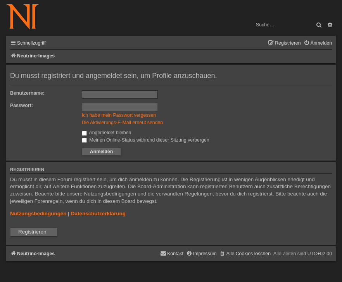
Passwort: (21, 105)
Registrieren (32, 232)
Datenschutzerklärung (98, 213)
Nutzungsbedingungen (38, 213)
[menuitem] (318, 43)
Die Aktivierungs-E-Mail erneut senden (122, 122)
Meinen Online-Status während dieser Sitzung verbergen (145, 140)
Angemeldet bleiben (106, 132)
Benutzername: (27, 93)
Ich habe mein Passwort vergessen (119, 115)
